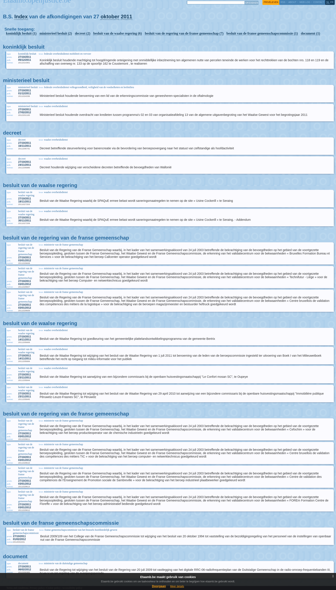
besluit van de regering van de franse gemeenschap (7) (184, 33)
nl (327, 2)
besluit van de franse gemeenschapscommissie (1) (262, 33)
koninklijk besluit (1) (21, 33)
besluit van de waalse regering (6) (117, 33)
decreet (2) (82, 33)
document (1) (310, 33)
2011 (126, 16)
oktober (109, 16)
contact (318, 2)
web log (304, 2)
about (292, 2)
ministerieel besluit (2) (55, 33)
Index (21, 16)
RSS (283, 2)
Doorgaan (159, 586)
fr (332, 2)
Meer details (177, 586)
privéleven (271, 2)
